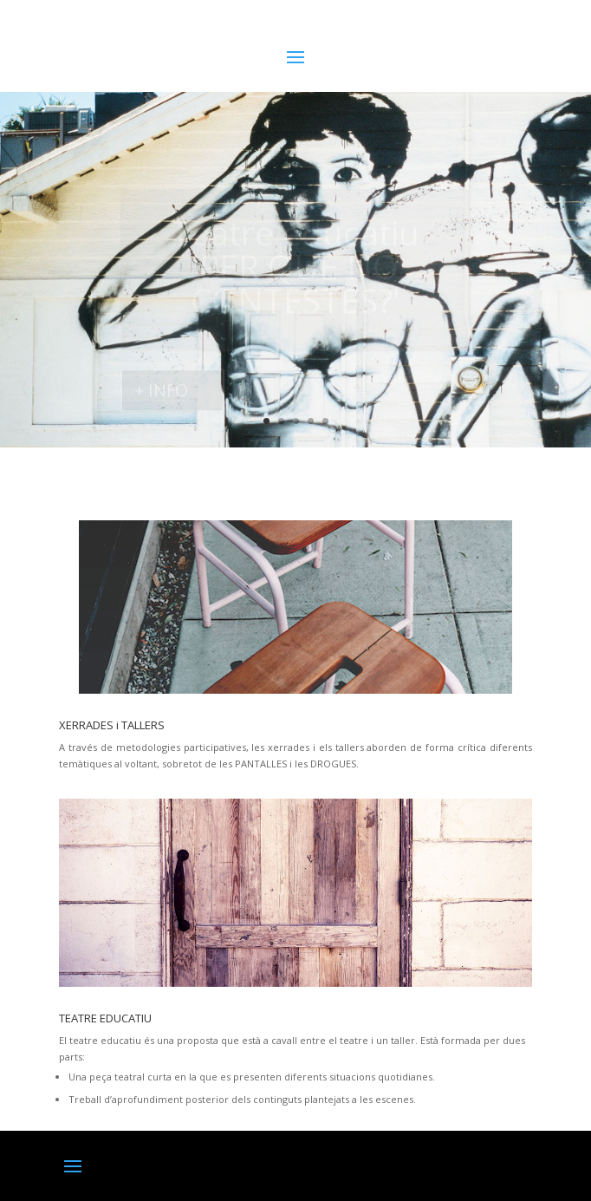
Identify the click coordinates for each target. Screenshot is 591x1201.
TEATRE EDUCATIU (105, 1018)
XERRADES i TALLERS (112, 725)
